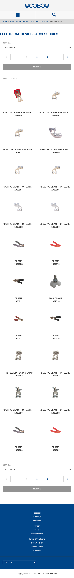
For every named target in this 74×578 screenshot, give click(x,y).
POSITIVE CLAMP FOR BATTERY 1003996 (19, 411)
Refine (37, 67)
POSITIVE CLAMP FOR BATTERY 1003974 (18, 114)
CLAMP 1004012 (18, 299)
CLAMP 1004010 (55, 262)
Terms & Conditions (37, 539)
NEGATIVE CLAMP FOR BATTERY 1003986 (56, 188)
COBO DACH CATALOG (19, 21)
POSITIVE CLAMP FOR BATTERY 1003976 (56, 114)
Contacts (37, 551)
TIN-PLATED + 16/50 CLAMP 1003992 (18, 374)
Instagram (37, 517)
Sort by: (7, 43)
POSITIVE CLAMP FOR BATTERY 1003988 (19, 225)
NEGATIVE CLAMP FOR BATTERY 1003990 (56, 225)
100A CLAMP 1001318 (55, 299)
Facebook (37, 513)
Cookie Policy (37, 547)
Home (5, 21)
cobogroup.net (37, 534)
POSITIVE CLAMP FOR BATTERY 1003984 (19, 188)
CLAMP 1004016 (55, 337)
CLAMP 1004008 (18, 262)
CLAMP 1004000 (18, 448)
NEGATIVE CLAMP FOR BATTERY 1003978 (19, 151)
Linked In (37, 521)
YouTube (37, 530)
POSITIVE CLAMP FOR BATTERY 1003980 (56, 151)
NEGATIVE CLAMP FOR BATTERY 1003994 (56, 374)
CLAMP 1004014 (18, 337)
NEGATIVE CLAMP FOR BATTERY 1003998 (56, 411)
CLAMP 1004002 (55, 448)
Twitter (37, 526)
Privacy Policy (37, 543)
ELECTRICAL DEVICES (39, 21)
